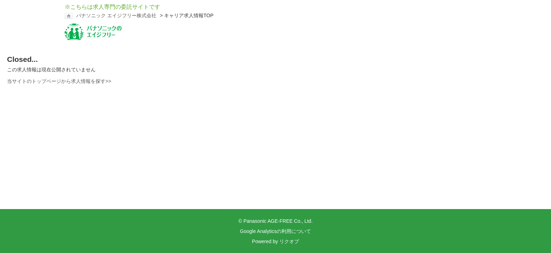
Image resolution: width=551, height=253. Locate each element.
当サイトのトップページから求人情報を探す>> (59, 81)
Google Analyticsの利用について (275, 231)
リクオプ (289, 241)
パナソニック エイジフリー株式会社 (116, 15)
